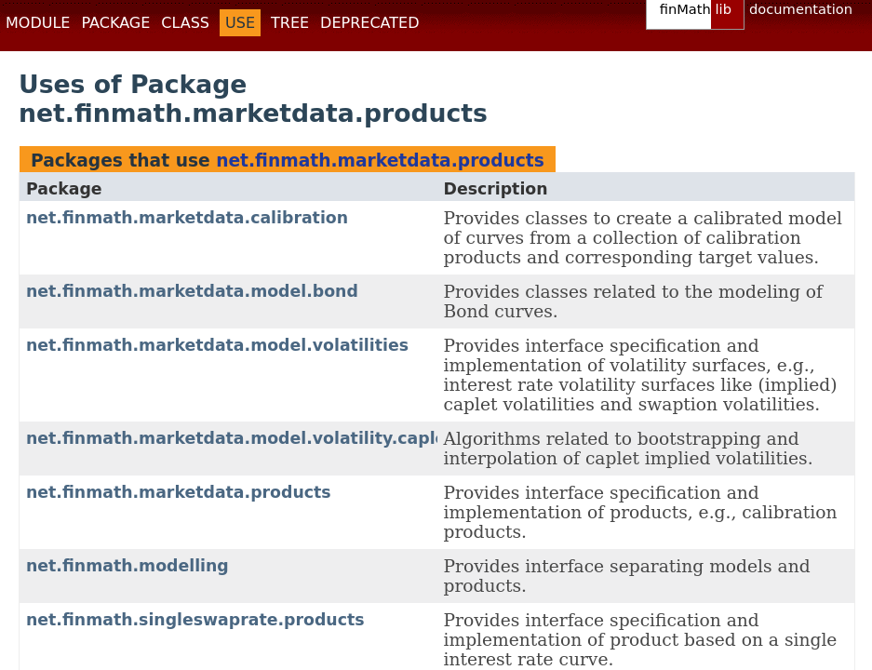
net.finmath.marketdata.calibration (187, 217)
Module (38, 23)
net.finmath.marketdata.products (380, 160)
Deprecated (369, 23)
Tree (290, 23)
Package (115, 23)
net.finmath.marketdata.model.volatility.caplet (240, 438)
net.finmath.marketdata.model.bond (192, 291)
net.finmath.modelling (127, 565)
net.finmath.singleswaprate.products (195, 619)
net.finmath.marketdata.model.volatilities (217, 345)
